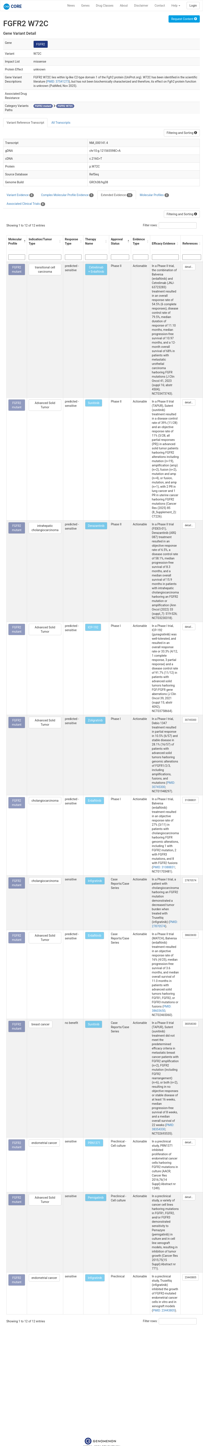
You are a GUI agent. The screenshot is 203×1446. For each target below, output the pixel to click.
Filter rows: (150, 225)
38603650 (190, 935)
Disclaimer (141, 5)
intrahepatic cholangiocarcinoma (45, 528)
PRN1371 (94, 1143)
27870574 (190, 880)
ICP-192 (93, 627)
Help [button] (175, 5)
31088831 (190, 800)
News (71, 5)
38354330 (190, 1023)
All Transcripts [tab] (60, 122)
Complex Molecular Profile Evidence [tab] (67, 195)
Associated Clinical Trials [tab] (26, 204)
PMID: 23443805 (164, 1310)
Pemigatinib (96, 1197)
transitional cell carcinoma (45, 269)
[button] (24, 241)
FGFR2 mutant (16, 269)
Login (193, 5)
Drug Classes (104, 5)
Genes (85, 5)
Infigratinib (95, 881)
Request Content (184, 19)
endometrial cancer (44, 1143)
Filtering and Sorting (182, 133)
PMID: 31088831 (164, 867)
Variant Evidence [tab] (20, 195)
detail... (189, 266)
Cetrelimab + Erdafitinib (96, 269)
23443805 (190, 1277)
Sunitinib (93, 403)
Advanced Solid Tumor (45, 405)
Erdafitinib (94, 800)
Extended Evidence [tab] (116, 195)
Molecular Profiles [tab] (154, 195)
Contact (159, 5)
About (124, 5)
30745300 (190, 719)
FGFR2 (40, 44)
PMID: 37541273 (58, 81)
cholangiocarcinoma (45, 800)
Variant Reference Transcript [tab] (25, 122)
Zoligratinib (95, 720)
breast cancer (40, 1024)
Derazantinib (96, 525)
